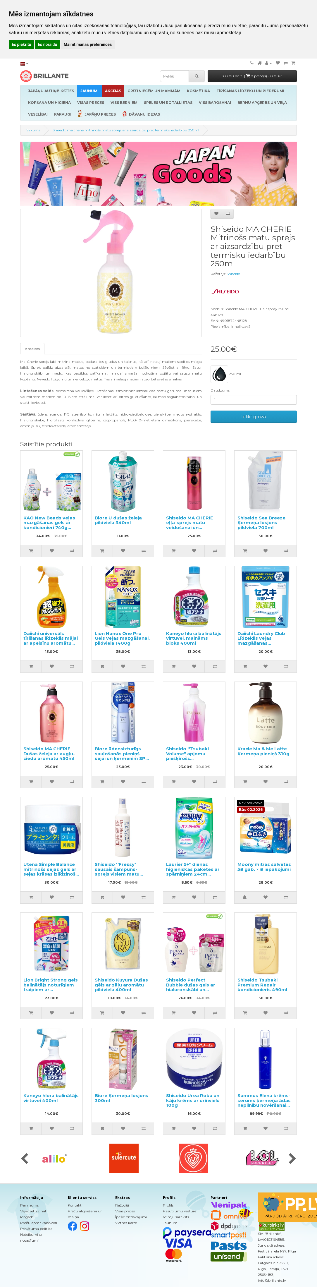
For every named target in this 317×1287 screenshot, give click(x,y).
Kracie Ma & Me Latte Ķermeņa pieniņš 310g (263, 751)
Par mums (29, 1205)
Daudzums (220, 390)
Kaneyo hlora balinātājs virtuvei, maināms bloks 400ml (193, 638)
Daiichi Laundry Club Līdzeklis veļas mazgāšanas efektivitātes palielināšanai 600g (261, 643)
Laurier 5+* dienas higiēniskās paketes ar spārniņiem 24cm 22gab (193, 872)
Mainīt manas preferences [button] (88, 44)
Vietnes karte (126, 1223)
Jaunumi (170, 1223)
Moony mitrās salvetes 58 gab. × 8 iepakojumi (264, 867)
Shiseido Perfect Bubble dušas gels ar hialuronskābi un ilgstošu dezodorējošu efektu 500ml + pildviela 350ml (192, 992)
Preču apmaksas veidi (38, 1223)
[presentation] (24, 1159)
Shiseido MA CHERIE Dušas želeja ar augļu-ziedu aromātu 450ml (49, 753)
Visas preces (125, 1211)
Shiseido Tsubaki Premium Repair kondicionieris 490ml (262, 984)
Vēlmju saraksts (176, 1217)
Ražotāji (122, 1205)
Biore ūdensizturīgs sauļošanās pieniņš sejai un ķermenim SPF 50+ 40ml (121, 756)
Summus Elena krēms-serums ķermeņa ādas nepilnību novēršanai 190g (264, 1103)
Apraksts (32, 348)
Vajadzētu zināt (33, 1211)
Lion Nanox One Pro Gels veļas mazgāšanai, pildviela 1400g (122, 638)
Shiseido (233, 274)
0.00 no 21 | (252, 76)
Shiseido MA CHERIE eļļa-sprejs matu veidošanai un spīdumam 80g (189, 525)
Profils (168, 1205)
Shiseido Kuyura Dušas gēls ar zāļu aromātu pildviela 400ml (121, 984)
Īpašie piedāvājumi (131, 1217)
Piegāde (27, 1217)
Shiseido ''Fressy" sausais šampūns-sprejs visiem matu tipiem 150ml (117, 872)
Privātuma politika (36, 1228)
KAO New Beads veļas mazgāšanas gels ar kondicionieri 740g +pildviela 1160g (49, 525)
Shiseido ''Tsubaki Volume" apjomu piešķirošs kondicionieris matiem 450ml (192, 758)
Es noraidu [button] (47, 44)
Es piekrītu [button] (21, 44)
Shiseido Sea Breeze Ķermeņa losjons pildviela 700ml (261, 522)
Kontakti (75, 1205)
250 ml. (226, 374)
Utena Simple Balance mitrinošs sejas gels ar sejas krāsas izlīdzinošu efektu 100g (50, 872)
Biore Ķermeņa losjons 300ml (121, 1098)
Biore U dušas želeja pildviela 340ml (118, 520)
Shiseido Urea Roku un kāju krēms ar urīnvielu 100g (193, 1100)
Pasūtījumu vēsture (179, 1211)
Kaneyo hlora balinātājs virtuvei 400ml (51, 1098)
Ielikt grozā (253, 416)
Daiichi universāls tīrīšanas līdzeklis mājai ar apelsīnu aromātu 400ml (50, 641)
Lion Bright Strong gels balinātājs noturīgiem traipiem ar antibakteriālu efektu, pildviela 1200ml (50, 989)
